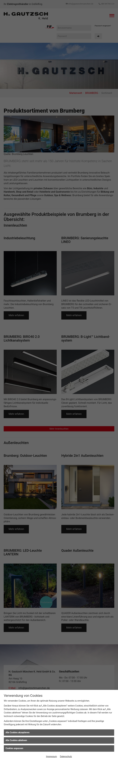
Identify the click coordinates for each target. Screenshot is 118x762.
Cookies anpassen (14, 748)
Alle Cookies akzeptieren (18, 732)
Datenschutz (66, 756)
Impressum (51, 756)
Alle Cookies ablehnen (16, 740)
